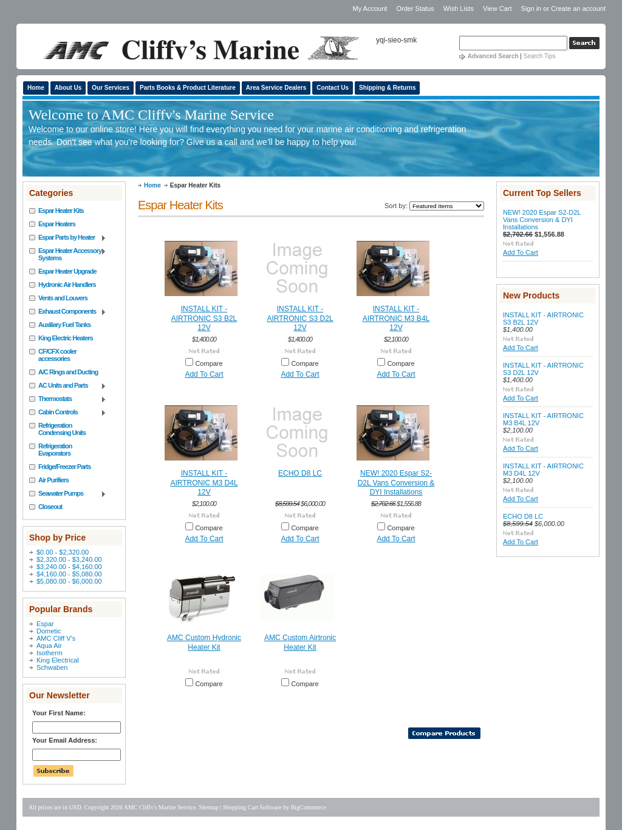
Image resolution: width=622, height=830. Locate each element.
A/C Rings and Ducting (68, 372)
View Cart (498, 8)
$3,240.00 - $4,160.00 (69, 566)
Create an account (578, 8)
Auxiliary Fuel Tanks (64, 324)
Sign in (531, 8)
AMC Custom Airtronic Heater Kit (300, 642)
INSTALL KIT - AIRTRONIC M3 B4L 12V (396, 318)
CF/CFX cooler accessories (57, 355)
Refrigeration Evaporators (55, 449)
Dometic (48, 631)
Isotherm (49, 652)
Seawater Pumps (67, 494)
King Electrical (57, 660)
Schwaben (51, 667)
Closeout (50, 506)
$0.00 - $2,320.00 (62, 552)
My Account (369, 8)
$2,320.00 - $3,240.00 (69, 559)
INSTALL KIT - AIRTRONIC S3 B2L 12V (204, 318)
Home (152, 185)
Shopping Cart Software (252, 807)
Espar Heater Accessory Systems (67, 254)
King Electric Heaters (65, 338)
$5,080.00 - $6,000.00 (69, 581)
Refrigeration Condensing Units (62, 429)
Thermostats (67, 399)
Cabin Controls (67, 412)
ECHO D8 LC (300, 473)
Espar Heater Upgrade (67, 271)
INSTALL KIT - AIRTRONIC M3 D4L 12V (204, 482)
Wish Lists (458, 8)
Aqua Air (49, 645)
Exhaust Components (67, 312)
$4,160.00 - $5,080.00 (69, 574)
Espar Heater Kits (61, 210)
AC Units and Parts (67, 386)
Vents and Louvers (62, 298)
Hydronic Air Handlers (67, 284)
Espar (45, 623)
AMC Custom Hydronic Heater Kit (204, 642)
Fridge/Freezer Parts (64, 466)
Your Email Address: (64, 740)
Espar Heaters (56, 224)
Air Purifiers (53, 480)
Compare (208, 363)
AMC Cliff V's (55, 638)
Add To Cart (204, 374)
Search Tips (540, 56)
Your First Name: (59, 713)
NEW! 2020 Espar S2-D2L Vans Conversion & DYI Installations (396, 482)
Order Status (415, 8)
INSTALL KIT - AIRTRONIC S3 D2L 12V (300, 318)
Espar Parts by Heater (67, 238)
